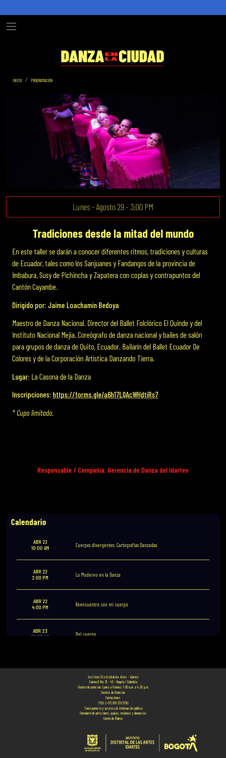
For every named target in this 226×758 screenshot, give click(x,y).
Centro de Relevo (113, 718)
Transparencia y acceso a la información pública (113, 708)
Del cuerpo (85, 634)
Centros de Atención (113, 692)
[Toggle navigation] (11, 26)
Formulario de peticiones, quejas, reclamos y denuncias (113, 712)
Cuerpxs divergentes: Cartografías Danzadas (116, 545)
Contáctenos (113, 697)
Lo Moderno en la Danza (98, 574)
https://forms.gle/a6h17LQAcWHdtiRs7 (105, 394)
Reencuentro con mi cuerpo (101, 604)
